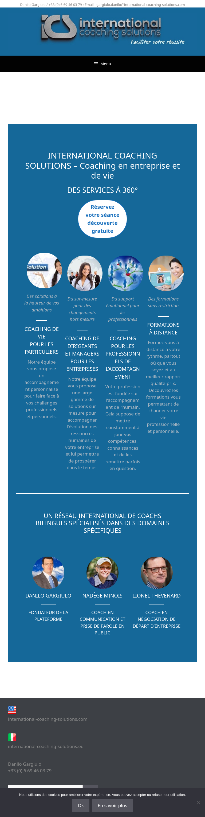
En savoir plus (112, 805)
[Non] (198, 802)
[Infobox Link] (48, 590)
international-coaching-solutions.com (48, 719)
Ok (81, 805)
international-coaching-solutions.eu (46, 746)
